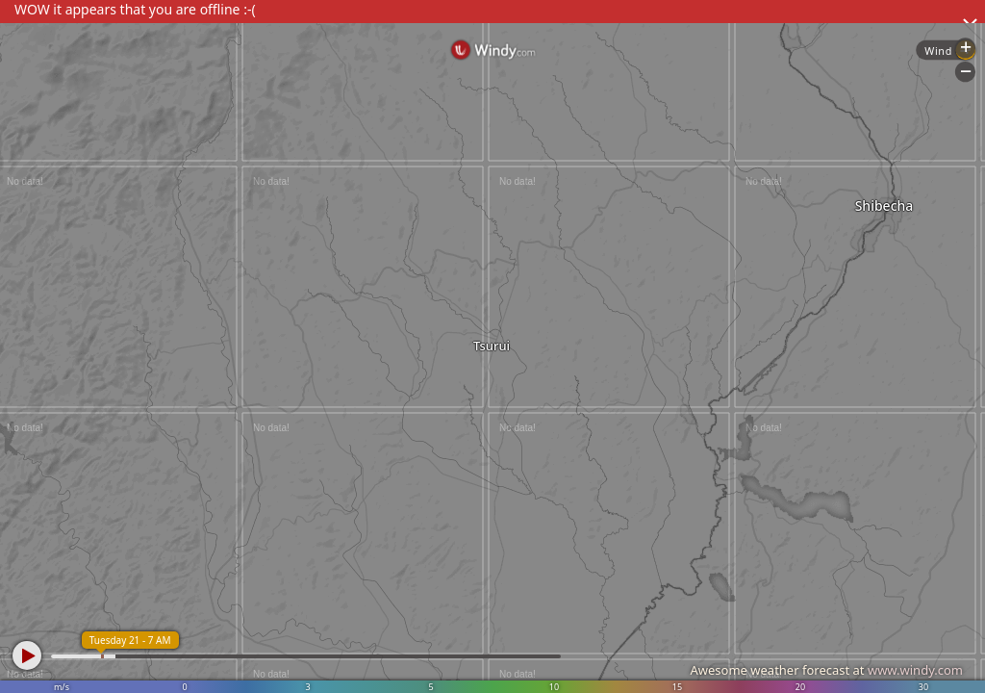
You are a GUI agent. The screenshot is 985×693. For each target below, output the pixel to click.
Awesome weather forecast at (826, 670)
